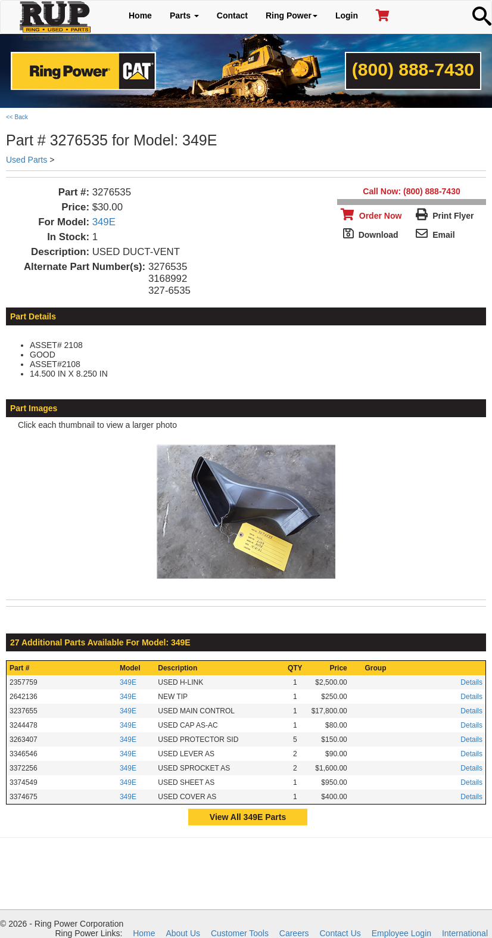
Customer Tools (240, 933)
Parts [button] (184, 15)
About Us (183, 933)
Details (471, 682)
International (465, 933)
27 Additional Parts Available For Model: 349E (100, 642)
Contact (232, 15)
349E (104, 222)
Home (140, 15)
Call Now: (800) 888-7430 (411, 191)
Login (346, 15)
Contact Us (340, 933)
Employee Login (401, 933)
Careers (294, 933)
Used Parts (26, 159)
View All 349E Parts (248, 817)
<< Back (17, 117)
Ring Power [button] (291, 15)
